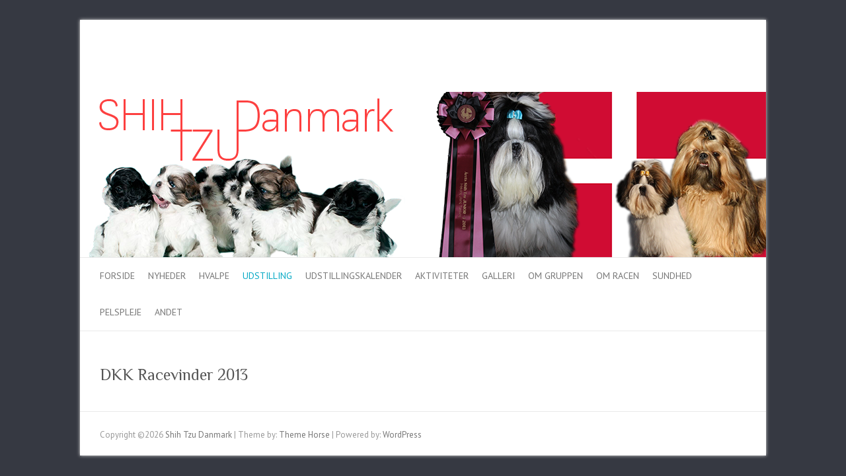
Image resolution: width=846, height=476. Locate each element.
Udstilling (267, 276)
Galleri (498, 276)
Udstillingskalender (353, 276)
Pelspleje (120, 312)
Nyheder (167, 276)
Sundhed (672, 276)
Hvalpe (214, 276)
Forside (117, 276)
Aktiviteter (442, 276)
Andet (168, 312)
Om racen (617, 276)
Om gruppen (555, 276)
